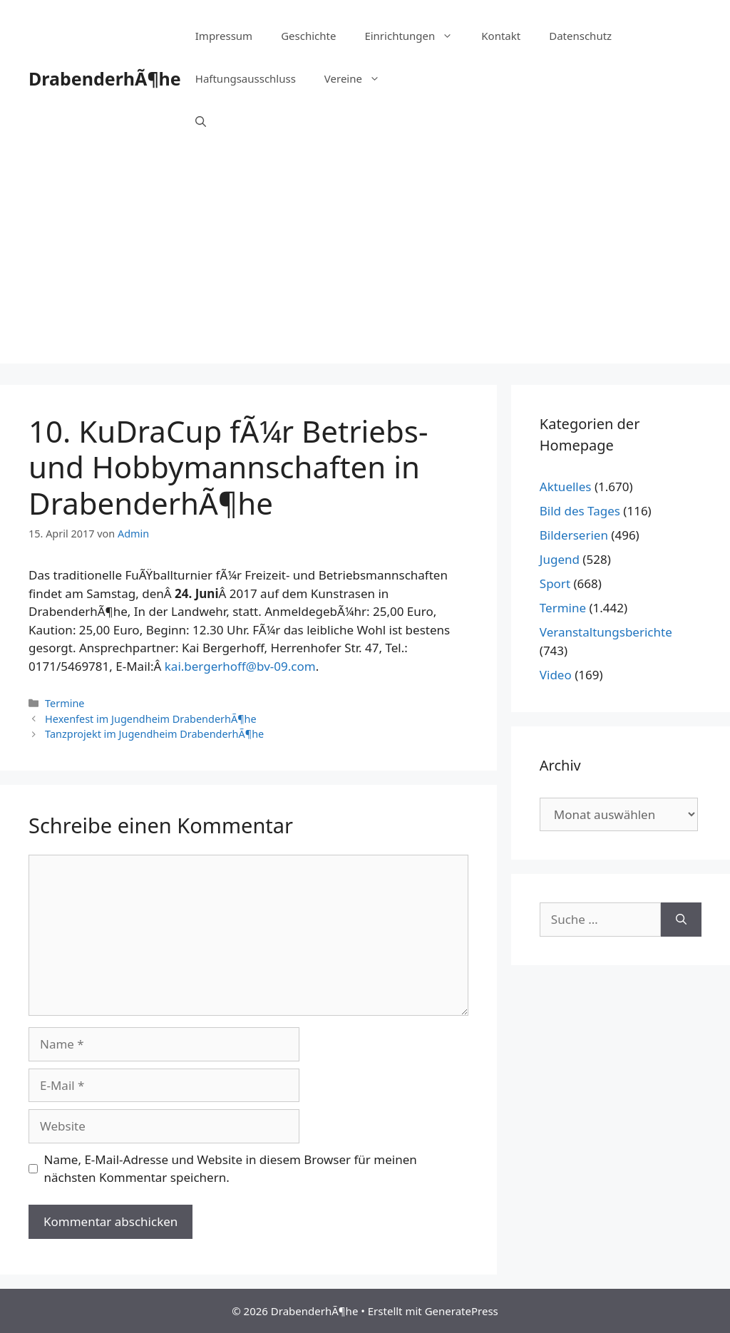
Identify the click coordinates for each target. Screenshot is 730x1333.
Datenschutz (580, 36)
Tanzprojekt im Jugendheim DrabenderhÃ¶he (154, 734)
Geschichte (308, 36)
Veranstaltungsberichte (606, 632)
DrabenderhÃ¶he (105, 78)
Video (556, 674)
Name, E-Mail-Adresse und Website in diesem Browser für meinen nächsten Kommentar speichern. (230, 1168)
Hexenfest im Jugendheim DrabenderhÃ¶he (151, 719)
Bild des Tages (580, 511)
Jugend (560, 559)
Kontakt (500, 36)
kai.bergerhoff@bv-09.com (240, 666)
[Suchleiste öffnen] (200, 121)
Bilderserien (574, 535)
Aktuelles (566, 486)
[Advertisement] (365, 264)
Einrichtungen (415, 35)
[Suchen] (681, 919)
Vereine (359, 78)
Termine (64, 703)
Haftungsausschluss (245, 78)
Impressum (223, 36)
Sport (555, 583)
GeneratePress (461, 1311)
